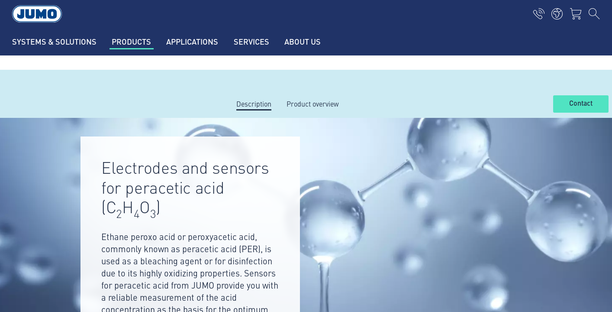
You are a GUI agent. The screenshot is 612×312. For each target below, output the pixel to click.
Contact (581, 103)
